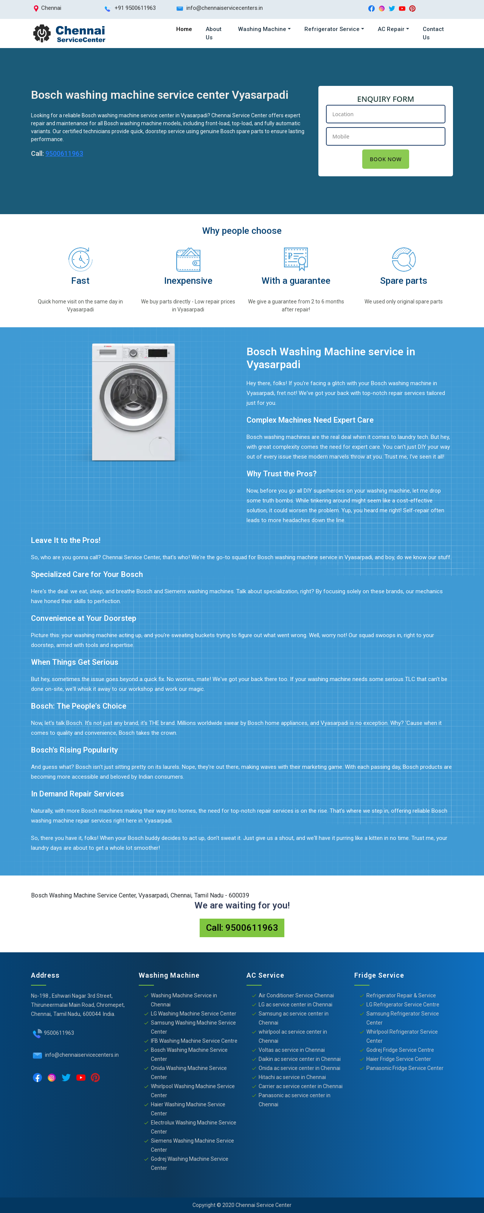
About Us (214, 33)
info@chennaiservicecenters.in (81, 1055)
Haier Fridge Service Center (398, 1059)
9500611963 (64, 153)
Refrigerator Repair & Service (401, 995)
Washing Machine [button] (262, 29)
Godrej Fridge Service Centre (400, 1050)
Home (184, 29)
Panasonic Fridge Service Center (405, 1068)
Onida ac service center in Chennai (299, 1068)
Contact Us (433, 33)
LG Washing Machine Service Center (193, 1014)
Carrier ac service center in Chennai (301, 1086)
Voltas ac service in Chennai (292, 1050)
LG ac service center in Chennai (295, 1005)
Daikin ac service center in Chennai (300, 1059)
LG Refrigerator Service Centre (402, 1005)
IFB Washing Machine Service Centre (194, 1041)
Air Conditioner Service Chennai (296, 995)
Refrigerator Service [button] (332, 29)
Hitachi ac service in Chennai (292, 1077)
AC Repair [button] (391, 29)
